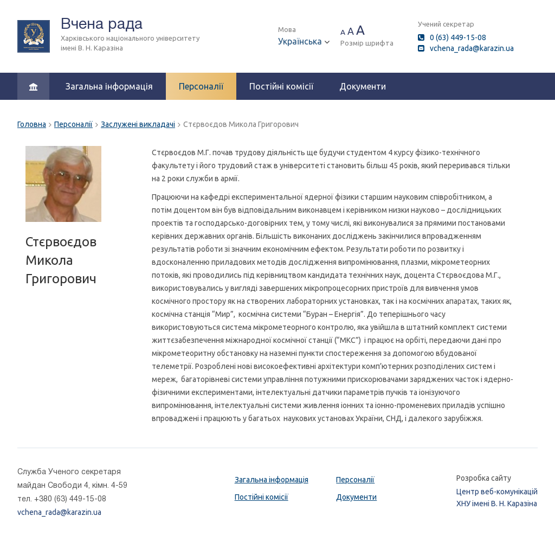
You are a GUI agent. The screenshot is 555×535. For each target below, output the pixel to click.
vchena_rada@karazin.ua (472, 48)
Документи (362, 86)
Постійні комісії (281, 86)
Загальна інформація (109, 86)
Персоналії (201, 86)
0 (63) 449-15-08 (458, 37)
